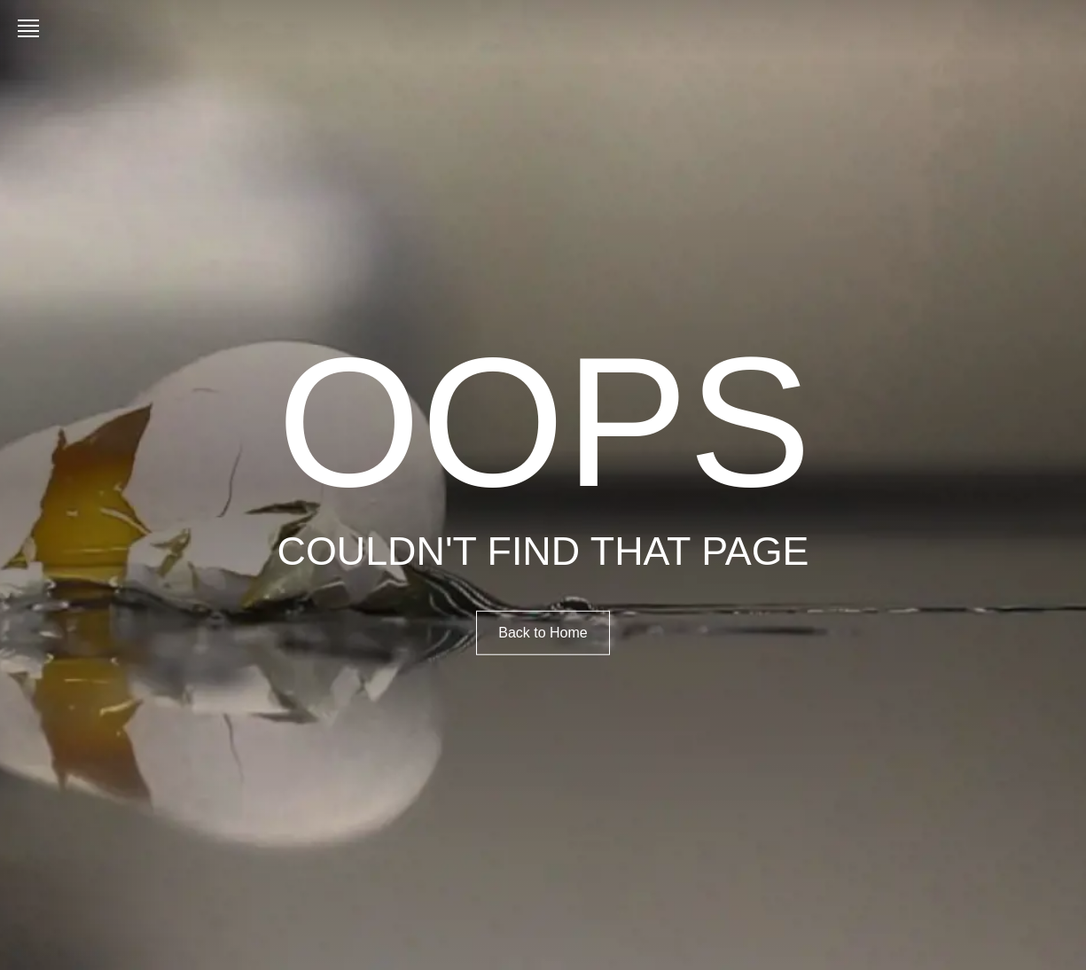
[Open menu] (32, 28)
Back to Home (542, 631)
